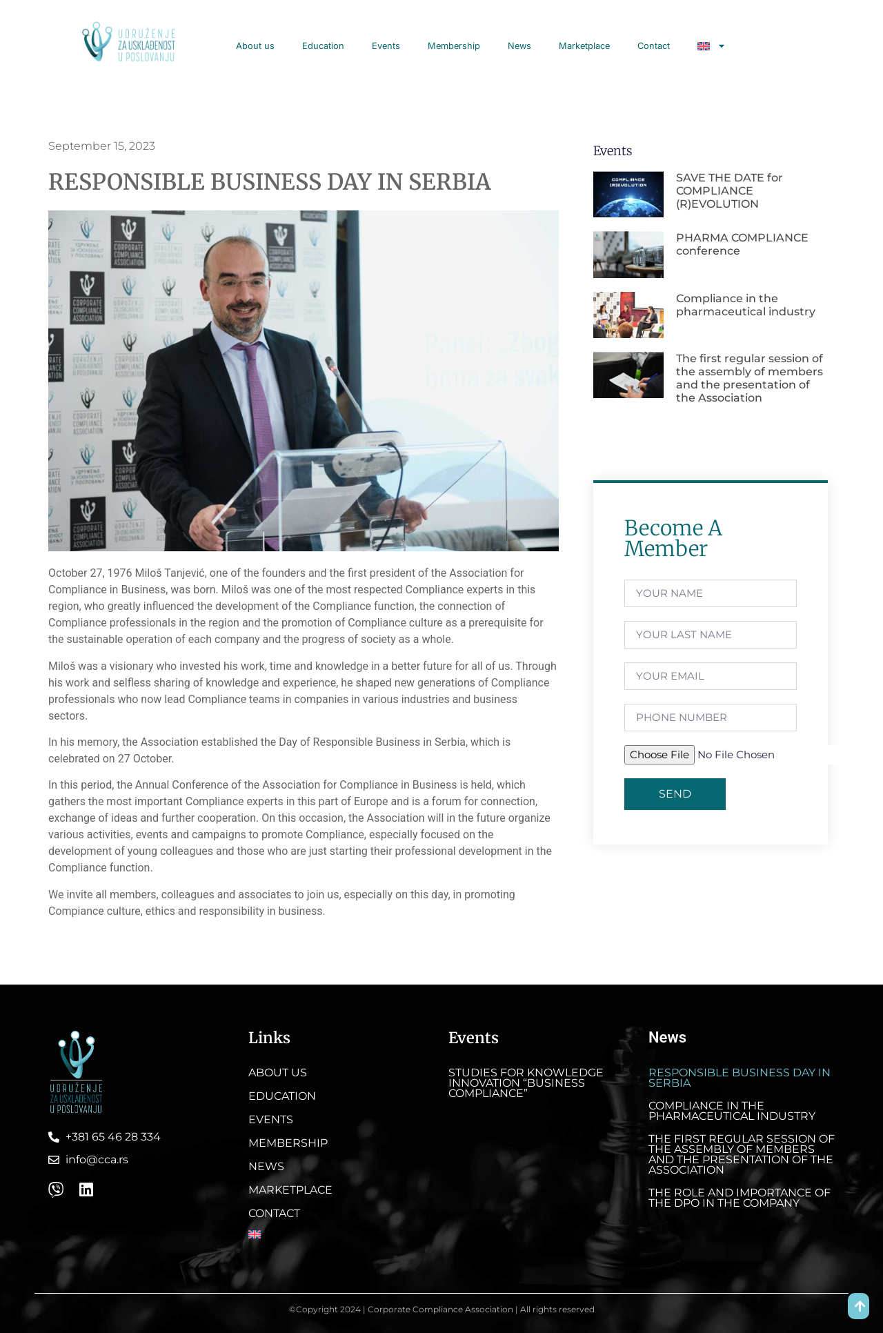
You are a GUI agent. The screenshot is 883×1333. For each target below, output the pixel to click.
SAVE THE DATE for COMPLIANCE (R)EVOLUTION (729, 190)
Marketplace (584, 46)
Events (386, 46)
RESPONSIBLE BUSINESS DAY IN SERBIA (739, 1077)
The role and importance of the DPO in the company (739, 1197)
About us (255, 46)
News (519, 46)
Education (323, 46)
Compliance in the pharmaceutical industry (745, 305)
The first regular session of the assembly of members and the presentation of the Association (749, 378)
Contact (653, 46)
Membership (454, 46)
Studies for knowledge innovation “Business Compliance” (526, 1083)
